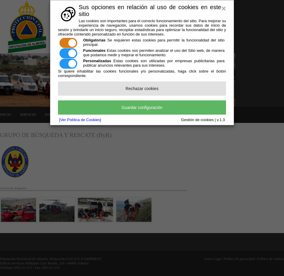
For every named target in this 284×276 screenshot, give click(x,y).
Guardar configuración (142, 107)
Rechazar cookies (141, 88)
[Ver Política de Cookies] (80, 120)
